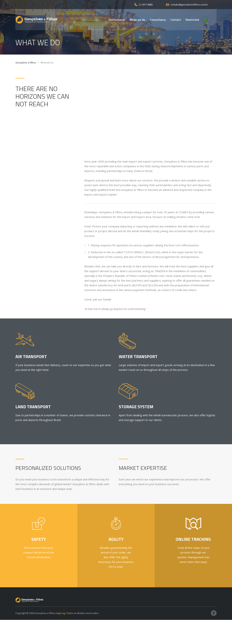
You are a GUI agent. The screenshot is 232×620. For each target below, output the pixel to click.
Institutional (117, 19)
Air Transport (31, 356)
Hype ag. (61, 613)
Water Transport (138, 356)
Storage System (136, 407)
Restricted (192, 19)
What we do (137, 19)
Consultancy (158, 19)
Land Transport (33, 407)
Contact (176, 19)
